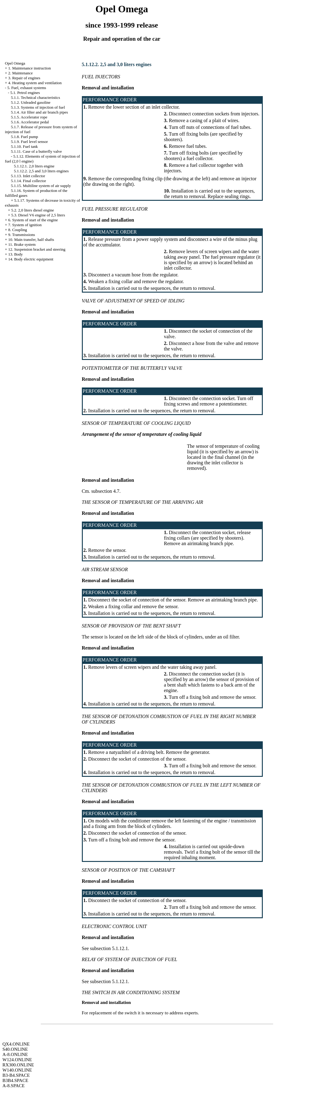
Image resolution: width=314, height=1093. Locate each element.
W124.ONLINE (17, 1059)
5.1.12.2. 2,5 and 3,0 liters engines (41, 171)
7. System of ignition (25, 225)
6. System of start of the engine (33, 220)
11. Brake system (22, 244)
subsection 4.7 (105, 491)
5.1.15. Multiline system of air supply (41, 185)
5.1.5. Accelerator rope (29, 117)
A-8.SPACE (13, 1085)
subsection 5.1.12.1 (109, 948)
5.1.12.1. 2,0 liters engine (34, 166)
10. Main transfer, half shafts (31, 239)
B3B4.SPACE (15, 1080)
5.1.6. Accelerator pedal (30, 122)
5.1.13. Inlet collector (28, 176)
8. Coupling (17, 229)
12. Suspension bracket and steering (37, 249)
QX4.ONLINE (16, 1044)
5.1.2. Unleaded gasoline (31, 102)
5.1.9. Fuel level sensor (29, 141)
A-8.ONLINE (15, 1054)
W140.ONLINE (17, 1070)
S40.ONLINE (15, 1049)
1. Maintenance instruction (29, 68)
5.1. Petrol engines (25, 92)
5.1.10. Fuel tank (24, 146)
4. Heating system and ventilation (35, 82)
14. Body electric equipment (30, 259)
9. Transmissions (21, 234)
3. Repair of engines (24, 78)
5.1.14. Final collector (28, 180)
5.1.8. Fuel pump (24, 136)
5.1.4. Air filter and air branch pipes (39, 112)
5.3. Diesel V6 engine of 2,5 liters (38, 215)
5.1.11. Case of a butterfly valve (36, 151)
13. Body (15, 254)
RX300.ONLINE (18, 1064)
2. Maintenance (20, 73)
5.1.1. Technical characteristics (35, 97)
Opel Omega (15, 63)
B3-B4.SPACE (16, 1075)
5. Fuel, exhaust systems (26, 87)
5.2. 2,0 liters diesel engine (32, 210)
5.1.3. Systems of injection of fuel (38, 107)
